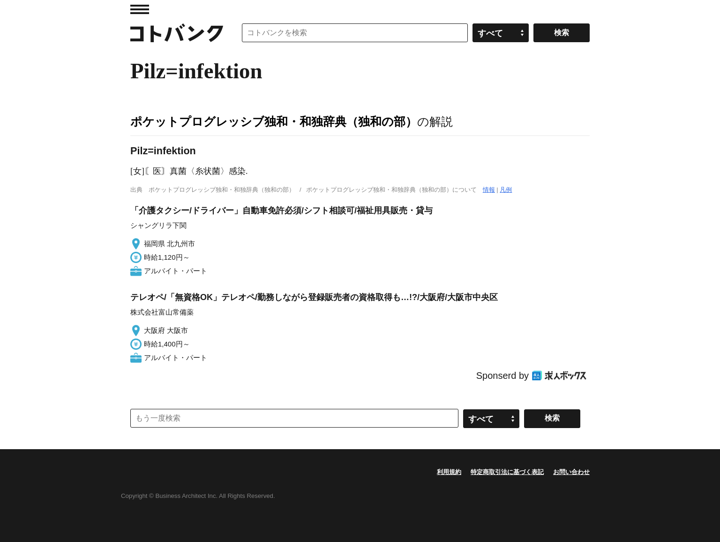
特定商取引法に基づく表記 (507, 471)
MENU (139, 9)
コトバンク (176, 32)
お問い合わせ (571, 471)
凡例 (506, 189)
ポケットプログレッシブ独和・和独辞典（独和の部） (273, 121)
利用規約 (449, 471)
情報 (489, 189)
